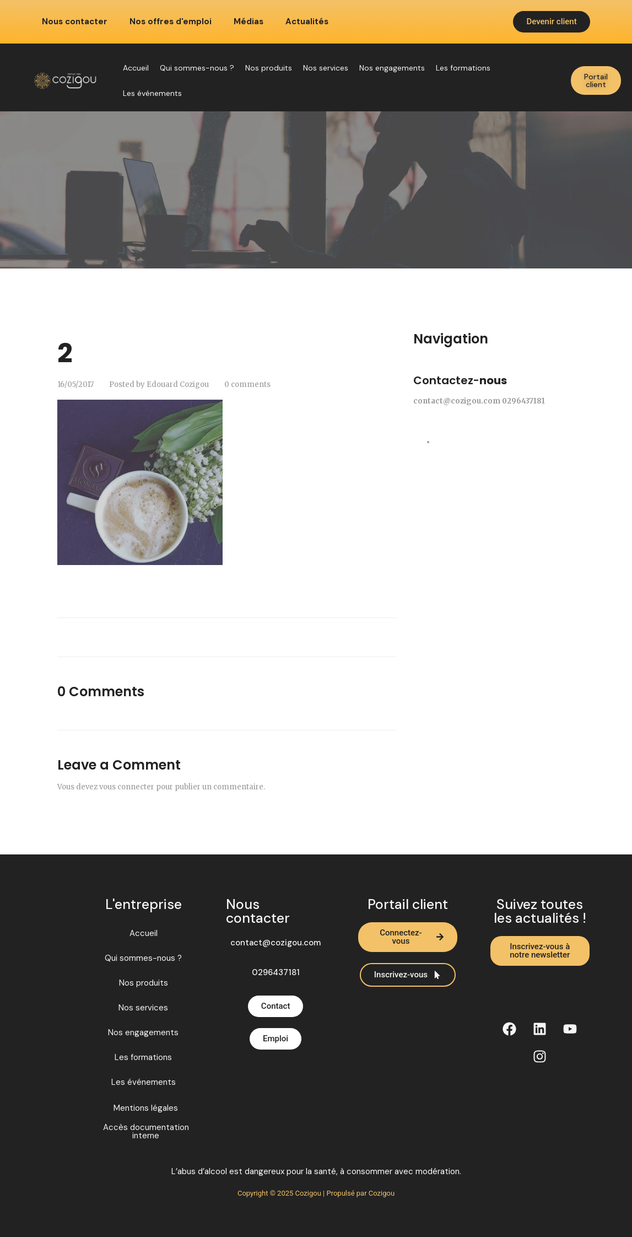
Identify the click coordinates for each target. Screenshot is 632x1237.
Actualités (306, 22)
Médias (248, 22)
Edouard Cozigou (178, 384)
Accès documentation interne (146, 1131)
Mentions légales (146, 1108)
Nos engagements (392, 68)
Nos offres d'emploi (170, 22)
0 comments (247, 384)
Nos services (325, 68)
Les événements (152, 93)
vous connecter (126, 787)
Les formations (463, 68)
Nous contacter (74, 22)
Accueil (136, 68)
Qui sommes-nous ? (197, 68)
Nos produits (268, 68)
